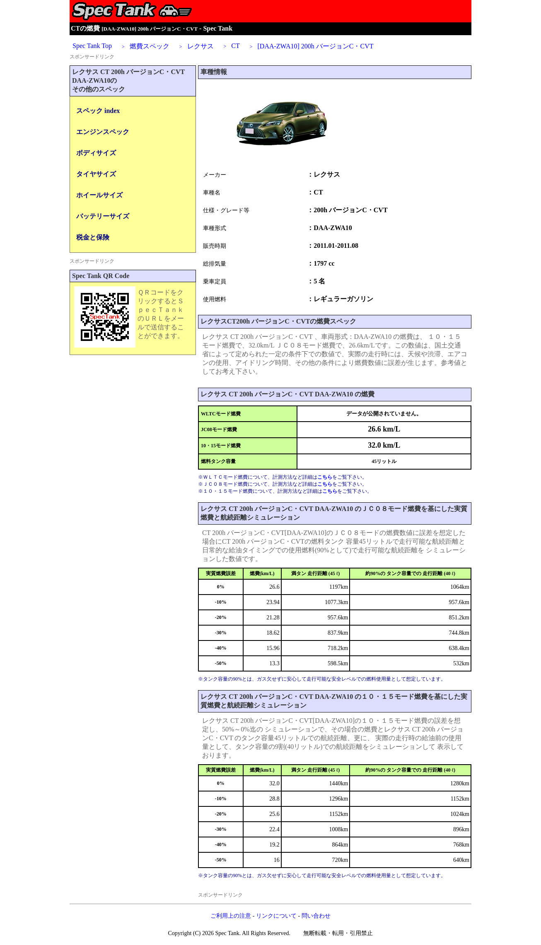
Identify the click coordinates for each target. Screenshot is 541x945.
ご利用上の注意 (230, 916)
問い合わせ (316, 916)
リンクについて (276, 916)
